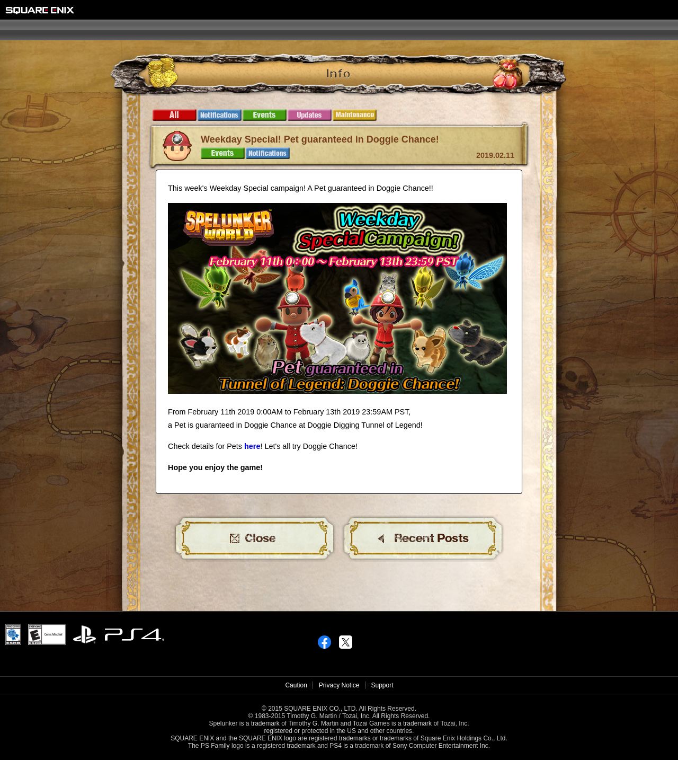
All (175, 115)
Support (382, 685)
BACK (423, 538)
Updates (310, 115)
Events (265, 115)
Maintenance (355, 115)
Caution (296, 685)
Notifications (220, 115)
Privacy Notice (339, 685)
